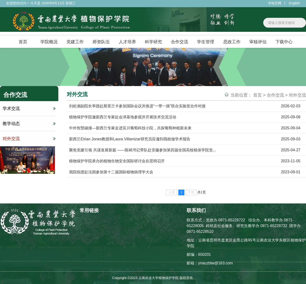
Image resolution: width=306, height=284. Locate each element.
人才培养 (127, 41)
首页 (23, 41)
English (294, 3)
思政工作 (231, 41)
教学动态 (28, 123)
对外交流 (28, 138)
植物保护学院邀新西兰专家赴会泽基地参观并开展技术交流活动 (122, 117)
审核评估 (258, 41)
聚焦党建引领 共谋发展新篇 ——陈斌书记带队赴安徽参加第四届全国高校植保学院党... (142, 150)
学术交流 (28, 108)
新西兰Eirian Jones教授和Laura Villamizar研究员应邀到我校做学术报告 (129, 139)
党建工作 (75, 41)
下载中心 (284, 41)
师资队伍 (101, 41)
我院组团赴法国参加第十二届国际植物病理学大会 (111, 172)
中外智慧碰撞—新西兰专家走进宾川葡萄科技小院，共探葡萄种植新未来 (130, 128)
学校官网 (274, 3)
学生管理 (205, 41)
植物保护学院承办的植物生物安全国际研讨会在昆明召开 (117, 161)
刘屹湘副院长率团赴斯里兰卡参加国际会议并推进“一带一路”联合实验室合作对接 (137, 106)
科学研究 (153, 41)
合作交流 (179, 41)
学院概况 (49, 41)
